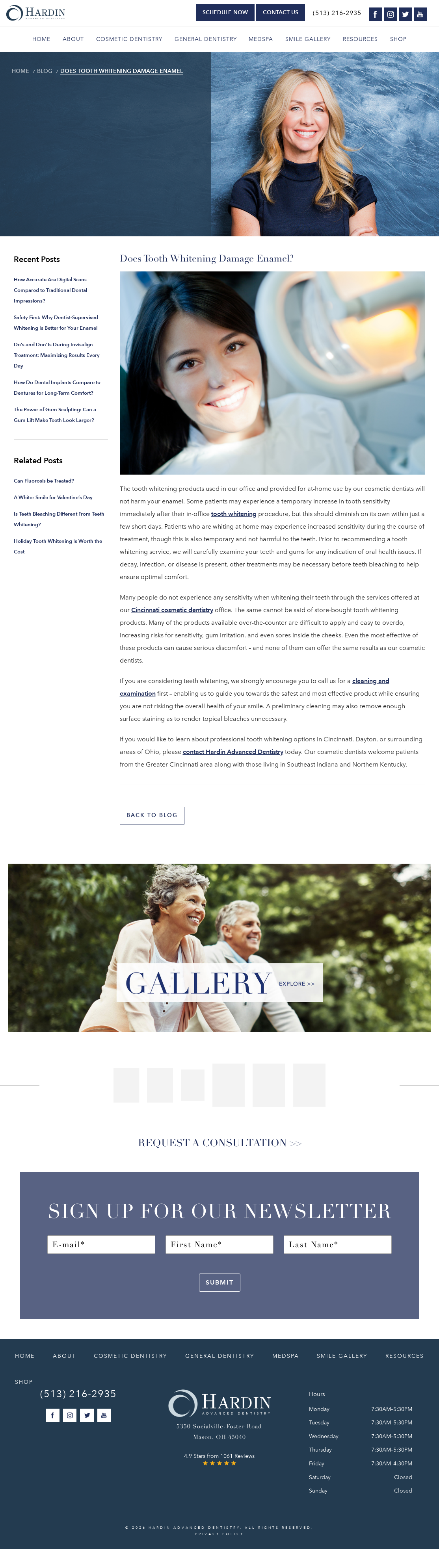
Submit (220, 1287)
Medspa (261, 39)
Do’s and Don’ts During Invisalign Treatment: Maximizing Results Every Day (57, 355)
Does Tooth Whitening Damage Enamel (101, 71)
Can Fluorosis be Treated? (44, 481)
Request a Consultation (208, 1146)
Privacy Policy (219, 1539)
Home (41, 39)
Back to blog (154, 815)
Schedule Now (225, 12)
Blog (39, 71)
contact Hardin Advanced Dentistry (233, 752)
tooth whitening (234, 514)
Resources (360, 39)
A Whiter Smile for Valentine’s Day (53, 497)
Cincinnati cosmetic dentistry (172, 610)
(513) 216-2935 (337, 13)
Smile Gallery (308, 39)
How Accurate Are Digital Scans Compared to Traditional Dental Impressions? (50, 290)
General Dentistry (206, 39)
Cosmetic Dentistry (129, 39)
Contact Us (280, 12)
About (73, 39)
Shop (398, 39)
